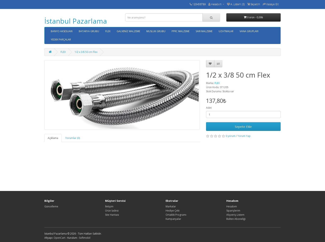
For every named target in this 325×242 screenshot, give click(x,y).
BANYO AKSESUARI (62, 31)
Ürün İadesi (112, 210)
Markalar (171, 206)
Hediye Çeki (172, 210)
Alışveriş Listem (235, 214)
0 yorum (230, 136)
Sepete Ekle (243, 126)
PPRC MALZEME (180, 31)
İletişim (109, 206)
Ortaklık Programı (176, 214)
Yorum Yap (244, 136)
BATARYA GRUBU (89, 31)
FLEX (107, 31)
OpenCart (59, 238)
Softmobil (84, 238)
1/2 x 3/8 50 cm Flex (86, 52)
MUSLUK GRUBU (155, 31)
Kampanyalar (173, 219)
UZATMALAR (226, 31)
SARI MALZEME (204, 31)
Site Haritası (112, 214)
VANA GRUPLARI (249, 31)
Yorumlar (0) (72, 138)
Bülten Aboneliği (236, 219)
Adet (209, 107)
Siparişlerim (233, 210)
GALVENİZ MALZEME (128, 31)
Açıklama (53, 138)
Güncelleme (51, 206)
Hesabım (231, 206)
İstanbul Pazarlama (75, 21)
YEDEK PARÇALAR (61, 39)
